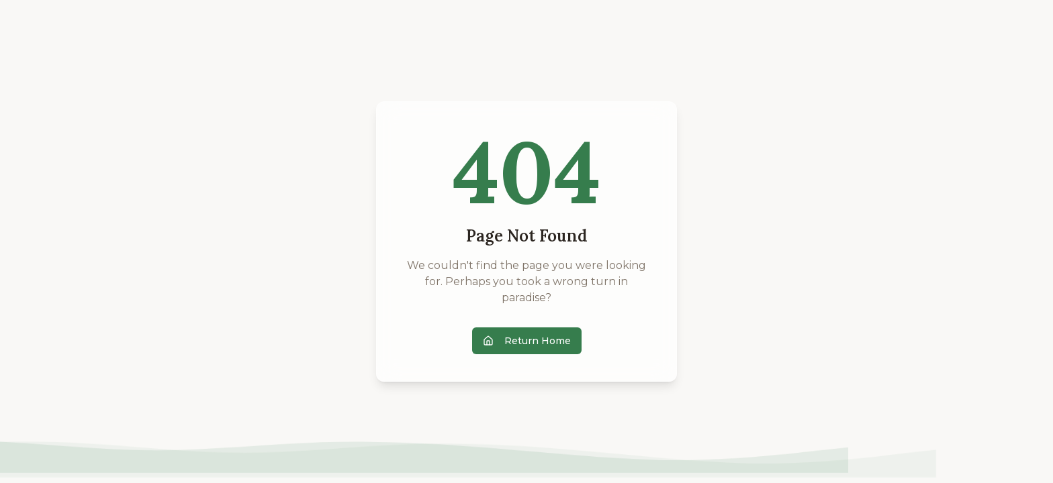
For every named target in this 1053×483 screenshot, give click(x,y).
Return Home (527, 341)
